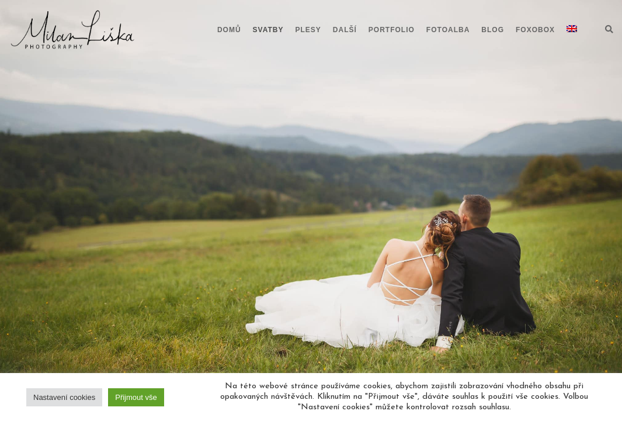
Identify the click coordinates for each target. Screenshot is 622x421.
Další (345, 30)
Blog (492, 30)
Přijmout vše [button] (136, 397)
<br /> (311, 76)
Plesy (308, 30)
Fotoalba (448, 30)
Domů (229, 30)
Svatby (268, 30)
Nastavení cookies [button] (64, 397)
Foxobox (535, 30)
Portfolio (392, 30)
